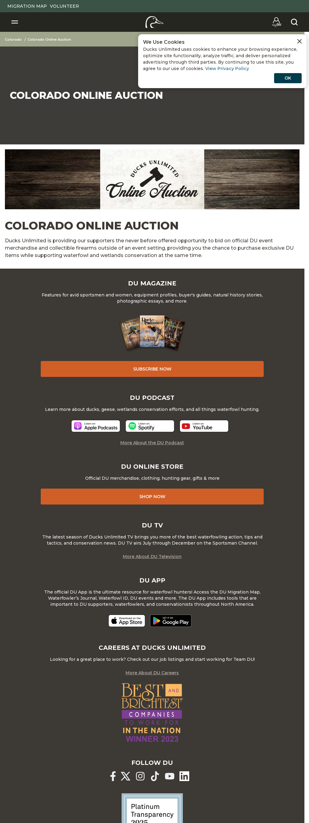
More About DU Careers (152, 673)
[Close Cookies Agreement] (299, 41)
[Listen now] (95, 426)
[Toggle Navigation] (14, 22)
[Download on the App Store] (126, 621)
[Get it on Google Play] (170, 621)
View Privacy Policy (227, 68)
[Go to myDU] (276, 22)
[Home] (154, 22)
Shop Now (152, 496)
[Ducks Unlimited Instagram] (140, 776)
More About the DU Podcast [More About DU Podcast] (152, 442)
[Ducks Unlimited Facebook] (113, 776)
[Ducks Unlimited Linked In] (184, 776)
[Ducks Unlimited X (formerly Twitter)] (125, 776)
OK (288, 78)
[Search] (294, 22)
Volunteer (64, 6)
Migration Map (27, 6)
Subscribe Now (152, 369)
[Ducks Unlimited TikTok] (155, 776)
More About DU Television (152, 556)
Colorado (13, 39)
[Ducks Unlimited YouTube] (170, 776)
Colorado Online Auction (49, 39)
